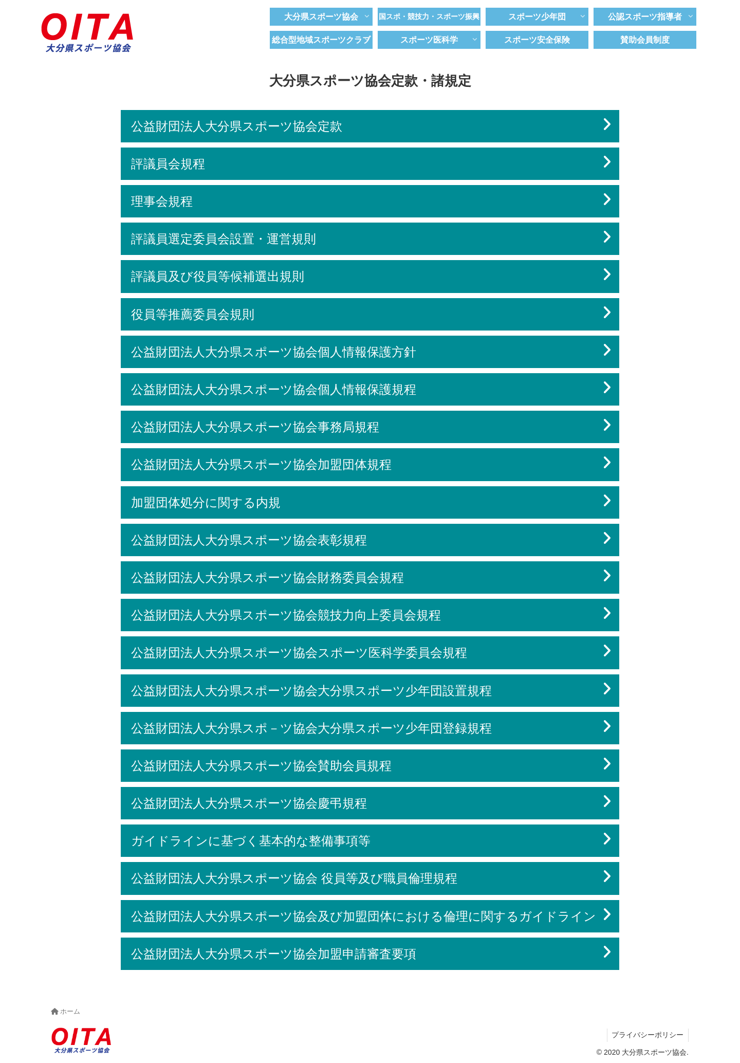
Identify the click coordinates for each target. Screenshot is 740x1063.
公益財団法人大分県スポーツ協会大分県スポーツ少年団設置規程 (311, 691)
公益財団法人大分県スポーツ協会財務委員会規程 (267, 577)
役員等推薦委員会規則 (192, 314)
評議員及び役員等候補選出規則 (217, 276)
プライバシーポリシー (647, 1035)
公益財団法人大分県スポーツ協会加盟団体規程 (261, 464)
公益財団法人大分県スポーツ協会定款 (236, 126)
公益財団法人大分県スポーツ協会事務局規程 (255, 427)
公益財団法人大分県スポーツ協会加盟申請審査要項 (273, 954)
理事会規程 (162, 201)
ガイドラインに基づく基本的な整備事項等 (251, 841)
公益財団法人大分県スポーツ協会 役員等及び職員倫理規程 (294, 878)
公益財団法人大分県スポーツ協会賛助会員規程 (261, 766)
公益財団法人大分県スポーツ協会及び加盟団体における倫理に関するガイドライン (363, 916)
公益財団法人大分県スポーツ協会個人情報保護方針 (273, 352)
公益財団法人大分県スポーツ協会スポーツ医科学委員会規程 (299, 652)
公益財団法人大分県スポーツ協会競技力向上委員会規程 (286, 615)
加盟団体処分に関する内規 (206, 502)
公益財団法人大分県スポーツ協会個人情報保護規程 (273, 389)
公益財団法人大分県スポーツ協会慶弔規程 (249, 803)
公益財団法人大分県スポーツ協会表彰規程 (249, 540)
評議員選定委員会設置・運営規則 (223, 239)
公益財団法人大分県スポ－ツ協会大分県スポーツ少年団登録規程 (311, 728)
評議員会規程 (168, 164)
